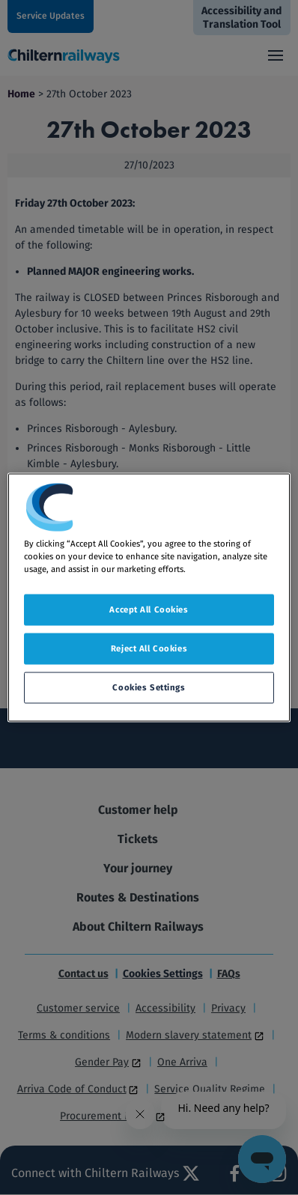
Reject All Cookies (149, 648)
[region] (149, 598)
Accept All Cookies (148, 609)
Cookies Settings (148, 687)
